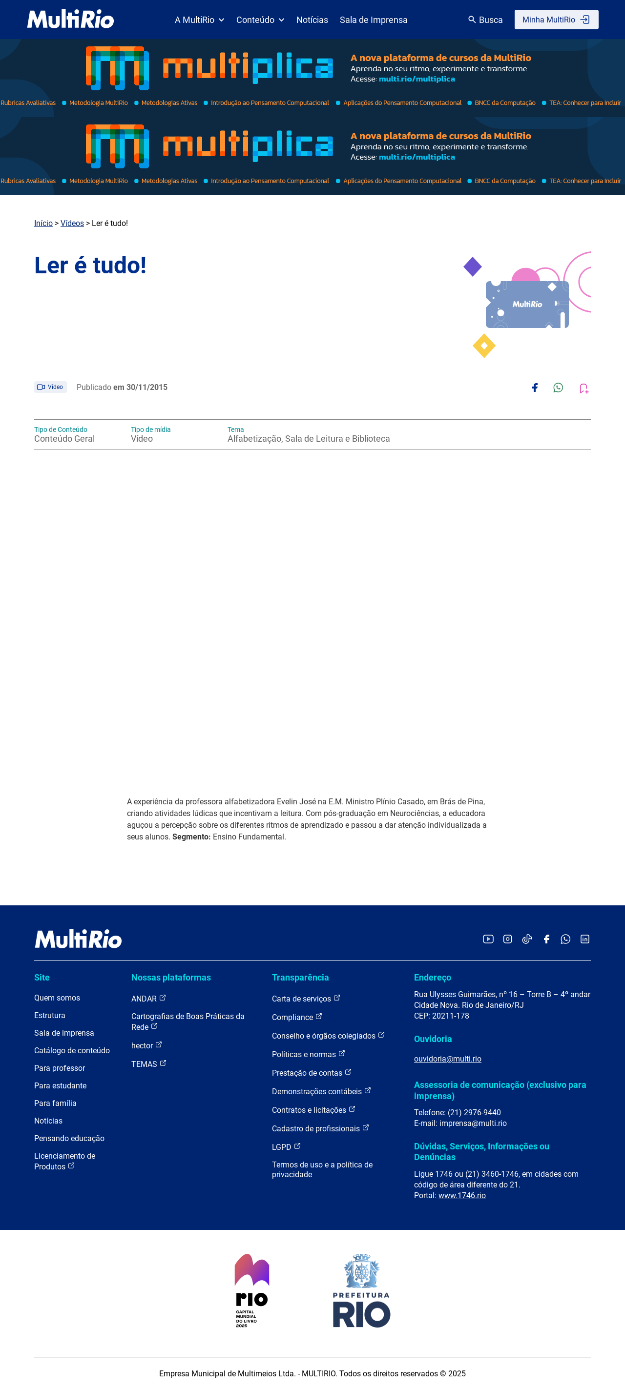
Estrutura (49, 1015)
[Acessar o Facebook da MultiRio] (546, 940)
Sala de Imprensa (374, 20)
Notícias (312, 20)
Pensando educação (69, 1138)
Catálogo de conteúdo (72, 1050)
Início (43, 223)
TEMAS (149, 1064)
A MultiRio (200, 20)
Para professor (59, 1068)
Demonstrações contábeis (322, 1091)
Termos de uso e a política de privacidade (322, 1169)
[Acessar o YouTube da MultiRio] (488, 940)
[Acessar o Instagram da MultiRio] (507, 940)
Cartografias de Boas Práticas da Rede (188, 1022)
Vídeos (72, 223)
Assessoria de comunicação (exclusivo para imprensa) (500, 1090)
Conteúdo (260, 20)
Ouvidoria (433, 1039)
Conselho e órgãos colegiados (328, 1035)
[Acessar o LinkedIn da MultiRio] (585, 940)
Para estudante (60, 1085)
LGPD (286, 1147)
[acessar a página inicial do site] (70, 19)
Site (42, 977)
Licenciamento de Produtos (64, 1161)
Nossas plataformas (171, 977)
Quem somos (57, 997)
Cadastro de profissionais (321, 1128)
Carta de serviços (306, 998)
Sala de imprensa (64, 1033)
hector (147, 1045)
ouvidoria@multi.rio (447, 1058)
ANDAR (149, 998)
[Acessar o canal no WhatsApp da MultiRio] (566, 940)
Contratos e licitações (314, 1109)
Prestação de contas (312, 1072)
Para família (55, 1103)
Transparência (300, 977)
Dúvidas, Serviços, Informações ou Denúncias (481, 1151)
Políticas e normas (309, 1054)
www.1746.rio (462, 1195)
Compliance (297, 1017)
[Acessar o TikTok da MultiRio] (527, 940)
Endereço (432, 977)
